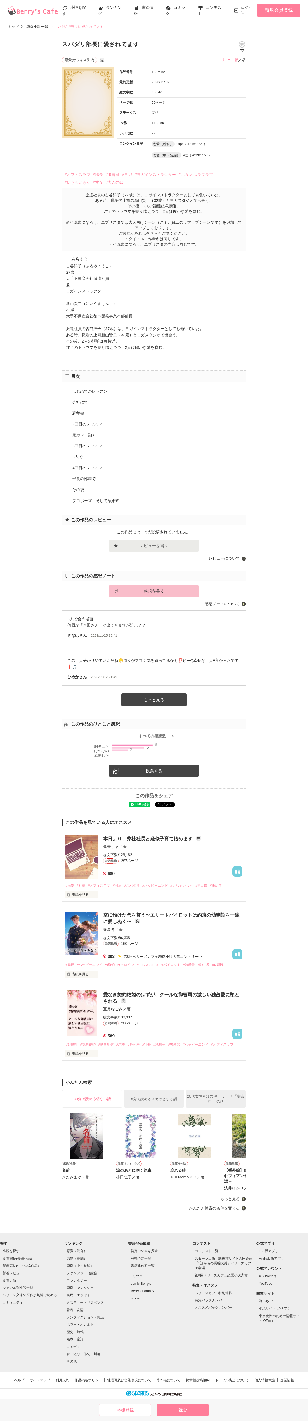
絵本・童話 (75, 1339)
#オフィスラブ (77, 174)
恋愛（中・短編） (80, 1266)
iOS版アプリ (268, 1251)
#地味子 (159, 1044)
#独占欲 (204, 965)
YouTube (265, 1284)
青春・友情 (75, 1310)
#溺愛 (69, 885)
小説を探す (11, 1251)
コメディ (73, 1347)
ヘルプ (19, 1380)
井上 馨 (230, 59)
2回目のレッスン (87, 424)
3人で (77, 457)
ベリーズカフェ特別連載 (213, 1293)
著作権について (168, 1380)
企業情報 (287, 1380)
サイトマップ (40, 1380)
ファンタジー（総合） (83, 1273)
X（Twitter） (268, 1276)
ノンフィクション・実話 (85, 1317)
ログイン (246, 10)
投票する (154, 771)
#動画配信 (106, 1044)
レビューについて (224, 558)
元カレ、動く (84, 435)
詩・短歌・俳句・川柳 (83, 1354)
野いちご (266, 1301)
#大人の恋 (114, 182)
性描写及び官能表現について (129, 1380)
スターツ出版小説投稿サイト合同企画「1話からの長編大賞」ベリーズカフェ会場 (223, 1263)
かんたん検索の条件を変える (214, 1208)
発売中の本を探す (144, 1251)
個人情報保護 (264, 1380)
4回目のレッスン (87, 467)
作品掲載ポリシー (88, 1380)
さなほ (73, 635)
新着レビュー (13, 1273)
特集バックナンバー (210, 1300)
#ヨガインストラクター (155, 174)
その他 (72, 1361)
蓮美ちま (111, 846)
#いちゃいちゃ (77, 182)
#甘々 (98, 182)
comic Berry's (141, 1284)
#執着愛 (189, 965)
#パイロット (170, 965)
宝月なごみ (113, 1009)
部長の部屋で (84, 478)
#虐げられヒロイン (119, 965)
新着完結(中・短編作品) (21, 1266)
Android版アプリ (271, 1258)
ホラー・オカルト (80, 1324)
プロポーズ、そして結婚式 (95, 500)
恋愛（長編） (77, 1258)
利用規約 (62, 1380)
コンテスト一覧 (206, 1251)
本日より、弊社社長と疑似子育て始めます (148, 838)
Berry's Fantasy (142, 1291)
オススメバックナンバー (213, 1308)
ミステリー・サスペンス (85, 1303)
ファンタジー (77, 1280)
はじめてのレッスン (90, 391)
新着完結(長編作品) (17, 1258)
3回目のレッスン (87, 446)
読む (183, 1410)
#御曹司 (112, 174)
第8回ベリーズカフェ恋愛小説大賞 (221, 1275)
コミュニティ (13, 1303)
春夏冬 (109, 929)
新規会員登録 (279, 10)
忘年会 (78, 413)
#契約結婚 (88, 1044)
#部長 (98, 174)
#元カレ (185, 174)
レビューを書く (154, 546)
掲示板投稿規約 (198, 1380)
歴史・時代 (75, 1332)
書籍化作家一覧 (143, 1266)
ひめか (73, 677)
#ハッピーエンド (155, 885)
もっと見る (154, 700)
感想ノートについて (222, 604)
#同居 (117, 885)
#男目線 (201, 885)
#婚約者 (216, 885)
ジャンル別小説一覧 (18, 1288)
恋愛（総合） (77, 1251)
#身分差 (133, 1044)
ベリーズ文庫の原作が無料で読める (30, 1295)
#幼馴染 (218, 965)
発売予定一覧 (141, 1258)
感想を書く (154, 591)
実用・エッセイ (78, 1295)
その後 (78, 489)
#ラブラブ (204, 174)
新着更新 (9, 1280)
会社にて (80, 402)
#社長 (81, 885)
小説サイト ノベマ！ (275, 1308)
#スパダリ (131, 885)
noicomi (137, 1298)
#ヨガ (127, 174)
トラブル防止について (232, 1380)
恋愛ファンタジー (80, 1288)
